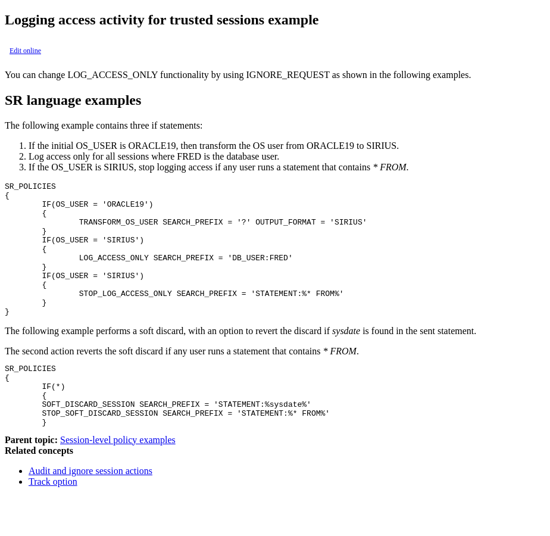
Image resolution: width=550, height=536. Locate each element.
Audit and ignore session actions (90, 510)
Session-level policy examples (118, 479)
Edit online (25, 50)
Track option (53, 521)
